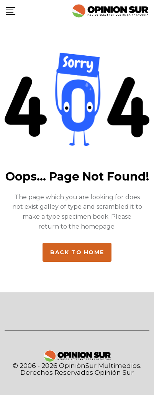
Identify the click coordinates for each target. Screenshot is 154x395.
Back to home (77, 252)
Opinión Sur (114, 372)
